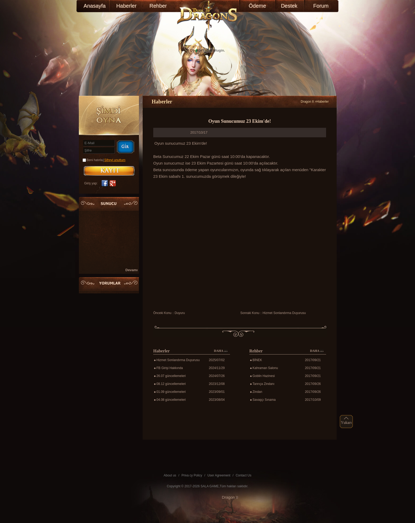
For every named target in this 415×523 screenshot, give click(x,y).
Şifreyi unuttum (114, 160)
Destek (289, 6)
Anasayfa (95, 6)
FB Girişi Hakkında (169, 368)
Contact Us (243, 475)
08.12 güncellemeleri (171, 384)
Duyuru (180, 313)
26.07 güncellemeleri (171, 376)
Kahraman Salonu (265, 368)
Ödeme (257, 6)
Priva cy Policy (192, 475)
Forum (321, 6)
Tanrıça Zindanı (263, 384)
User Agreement (219, 475)
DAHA (220, 351)
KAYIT (109, 171)
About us (170, 475)
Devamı (131, 270)
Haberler (126, 6)
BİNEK (257, 360)
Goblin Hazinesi (263, 376)
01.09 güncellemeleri (171, 392)
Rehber (158, 6)
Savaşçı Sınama (264, 400)
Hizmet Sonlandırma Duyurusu (284, 313)
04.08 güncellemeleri (171, 400)
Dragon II (307, 101)
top (346, 421)
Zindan (257, 392)
